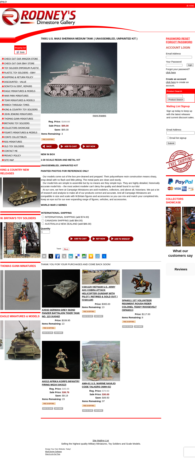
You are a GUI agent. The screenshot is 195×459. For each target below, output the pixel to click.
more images (99, 115)
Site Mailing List (101, 440)
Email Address (173, 129)
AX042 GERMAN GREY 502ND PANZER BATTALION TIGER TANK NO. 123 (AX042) (61, 313)
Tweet (59, 249)
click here (171, 72)
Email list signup (178, 138)
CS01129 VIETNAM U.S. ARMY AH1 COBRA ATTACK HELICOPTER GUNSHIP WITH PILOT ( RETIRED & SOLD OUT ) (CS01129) (100, 293)
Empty (22, 52)
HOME (191, 6)
